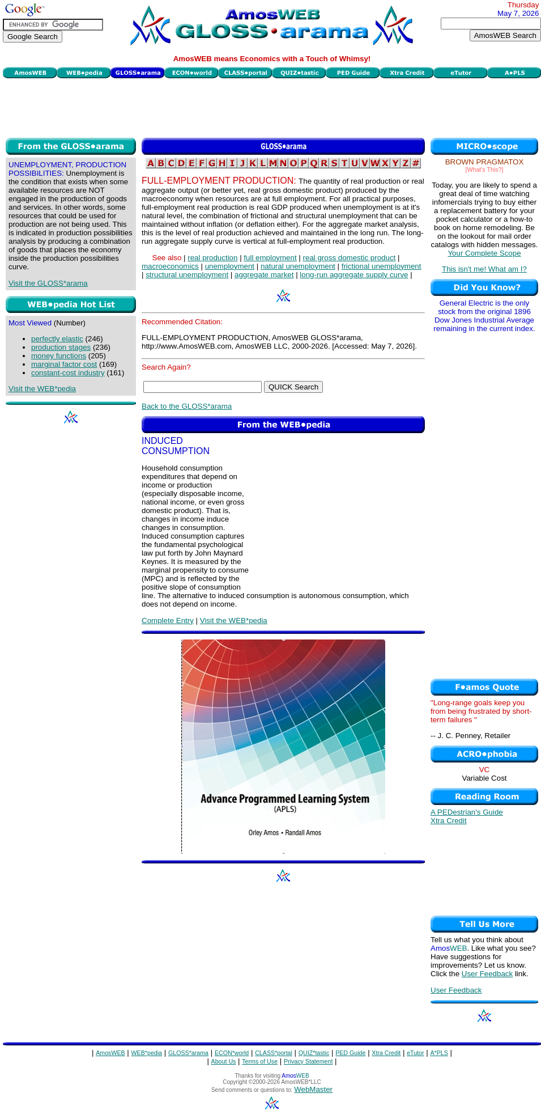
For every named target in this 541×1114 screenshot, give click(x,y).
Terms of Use (260, 1061)
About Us (223, 1061)
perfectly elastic (57, 338)
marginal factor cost (64, 364)
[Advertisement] (272, 106)
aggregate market (264, 274)
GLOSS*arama (188, 1052)
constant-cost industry (68, 372)
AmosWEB (110, 1052)
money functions (58, 355)
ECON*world (232, 1052)
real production (212, 257)
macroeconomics (170, 266)
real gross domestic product (349, 257)
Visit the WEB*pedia (42, 388)
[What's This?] (485, 169)
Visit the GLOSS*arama (48, 283)
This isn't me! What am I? (484, 269)
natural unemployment (298, 266)
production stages (61, 347)
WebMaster (313, 1089)
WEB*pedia (147, 1052)
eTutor (415, 1052)
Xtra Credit (449, 820)
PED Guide (350, 1052)
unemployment (229, 266)
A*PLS (439, 1052)
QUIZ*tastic (314, 1052)
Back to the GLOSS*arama (187, 406)
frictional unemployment (381, 266)
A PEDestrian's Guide (467, 812)
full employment (270, 257)
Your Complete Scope (484, 253)
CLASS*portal (273, 1052)
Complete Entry (168, 620)
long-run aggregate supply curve (354, 274)
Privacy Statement (308, 1061)
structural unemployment (187, 274)
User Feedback (487, 973)
